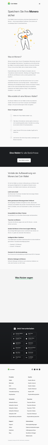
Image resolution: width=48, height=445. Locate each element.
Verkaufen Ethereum (14, 411)
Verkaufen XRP (12, 413)
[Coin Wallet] (12, 3)
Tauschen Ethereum (32, 413)
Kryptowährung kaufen (33, 394)
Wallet (10, 380)
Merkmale (11, 383)
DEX (10, 386)
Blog (10, 433)
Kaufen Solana (31, 386)
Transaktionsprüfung (14, 391)
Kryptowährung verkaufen (15, 416)
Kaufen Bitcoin (31, 380)
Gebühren (11, 430)
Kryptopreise (12, 394)
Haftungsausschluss (31, 430)
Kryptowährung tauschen (33, 416)
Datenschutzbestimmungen (32, 427)
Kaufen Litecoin (32, 383)
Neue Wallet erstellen (24, 160)
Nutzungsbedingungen (31, 424)
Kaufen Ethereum (32, 388)
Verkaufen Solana (13, 408)
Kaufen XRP (31, 391)
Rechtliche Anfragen (31, 433)
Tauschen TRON (31, 408)
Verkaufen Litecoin (13, 405)
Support (11, 424)
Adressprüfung (12, 388)
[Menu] (39, 3)
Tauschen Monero (31, 405)
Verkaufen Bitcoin (13, 402)
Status (10, 427)
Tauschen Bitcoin (31, 402)
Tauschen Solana (31, 411)
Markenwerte (29, 435)
